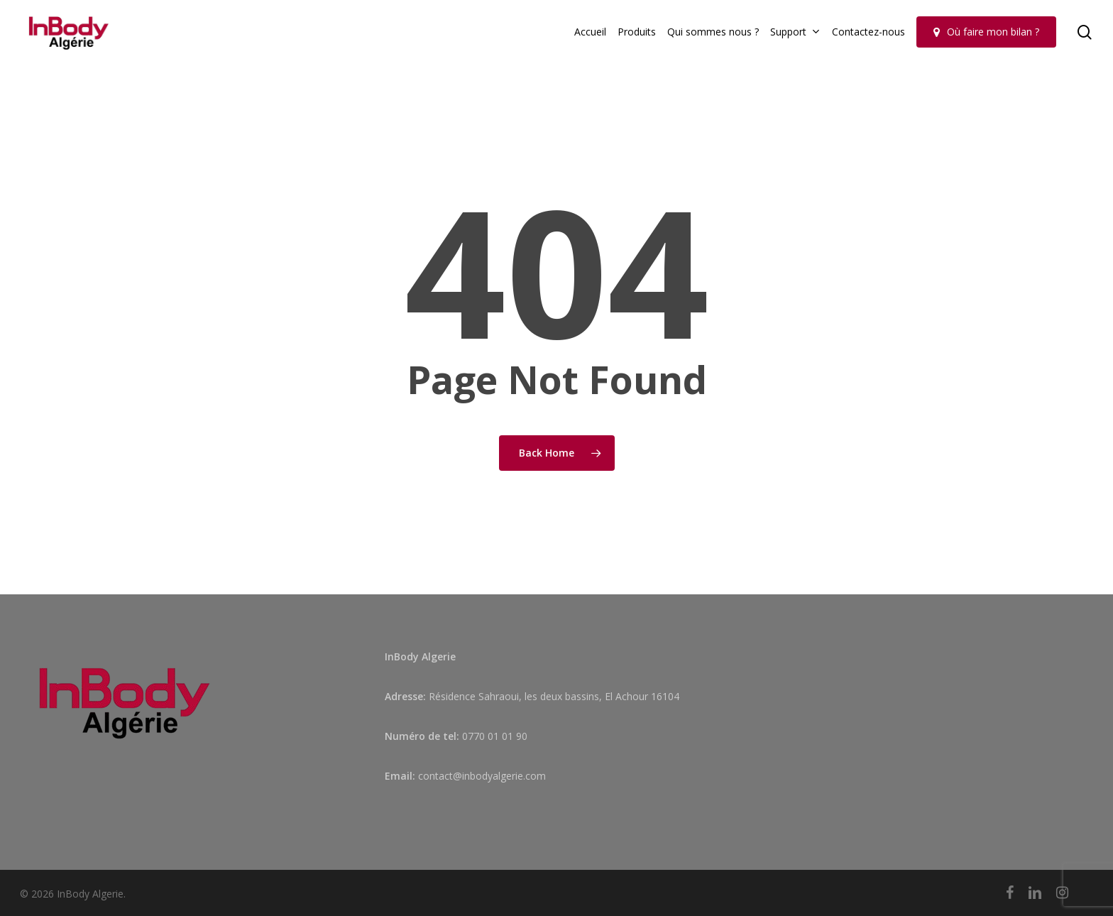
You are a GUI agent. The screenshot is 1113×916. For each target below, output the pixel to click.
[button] (1086, 7)
